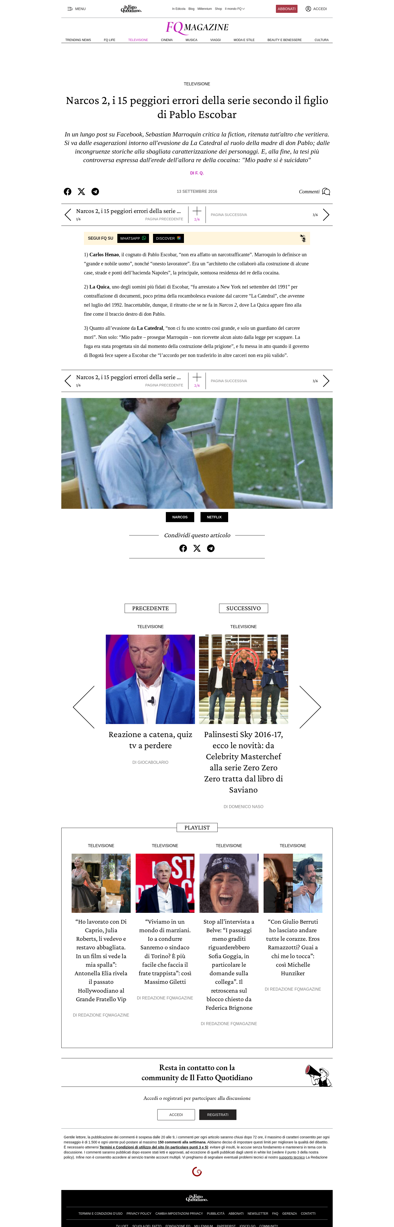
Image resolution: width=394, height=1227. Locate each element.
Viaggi (215, 40)
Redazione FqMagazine (103, 1014)
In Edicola (178, 8)
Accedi (176, 1114)
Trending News (78, 40)
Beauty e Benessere (285, 40)
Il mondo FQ (235, 9)
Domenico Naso (246, 806)
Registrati (218, 1114)
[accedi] (316, 9)
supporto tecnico (292, 1156)
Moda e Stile (244, 40)
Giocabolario (153, 762)
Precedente (150, 608)
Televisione (138, 40)
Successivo (243, 608)
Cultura (322, 40)
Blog (191, 8)
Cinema (167, 40)
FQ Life (109, 40)
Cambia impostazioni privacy (179, 1212)
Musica (192, 40)
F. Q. (199, 173)
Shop (218, 8)
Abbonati (287, 9)
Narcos (180, 517)
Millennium (205, 8)
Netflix (214, 517)
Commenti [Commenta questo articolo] (314, 191)
